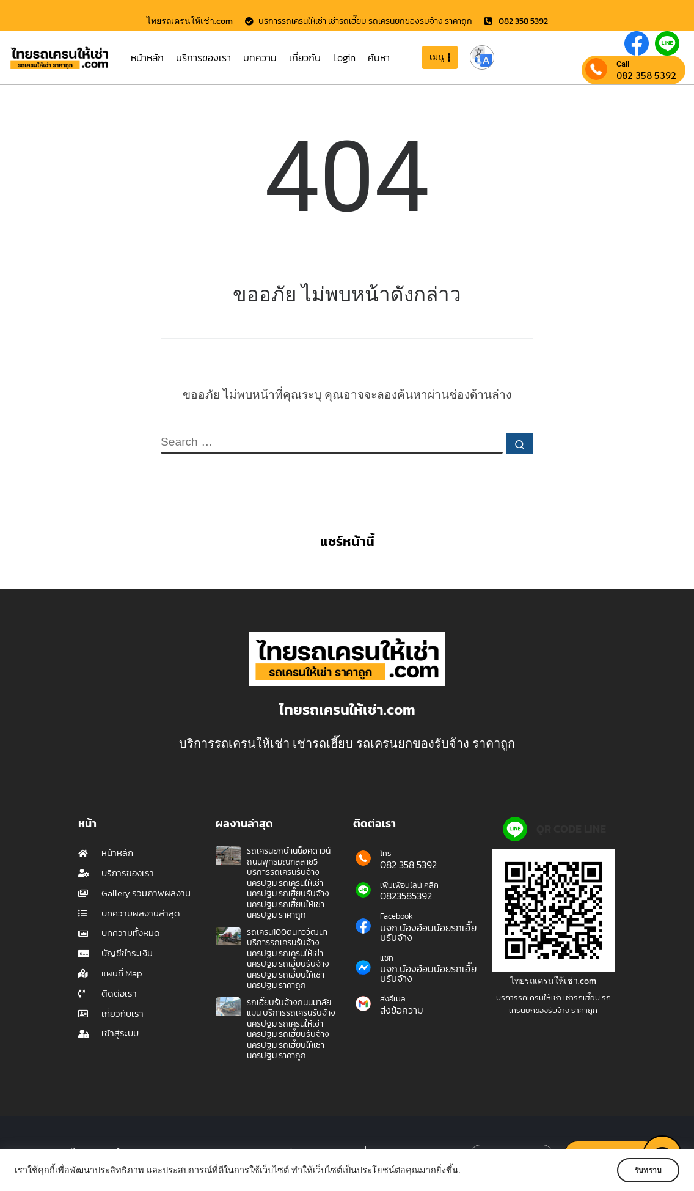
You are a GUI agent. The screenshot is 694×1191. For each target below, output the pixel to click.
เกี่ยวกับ (305, 57)
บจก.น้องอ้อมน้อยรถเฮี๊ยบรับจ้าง (428, 932)
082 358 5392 (646, 75)
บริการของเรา (203, 57)
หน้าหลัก (147, 57)
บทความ (260, 57)
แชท (386, 958)
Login (344, 57)
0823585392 (406, 896)
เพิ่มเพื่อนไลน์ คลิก (409, 885)
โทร (386, 853)
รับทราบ (643, 1170)
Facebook (396, 916)
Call (622, 63)
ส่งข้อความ (401, 1010)
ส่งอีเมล (393, 999)
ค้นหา (379, 57)
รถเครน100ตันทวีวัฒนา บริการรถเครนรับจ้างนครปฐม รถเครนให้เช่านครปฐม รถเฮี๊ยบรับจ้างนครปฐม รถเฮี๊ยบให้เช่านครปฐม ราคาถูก (288, 959)
